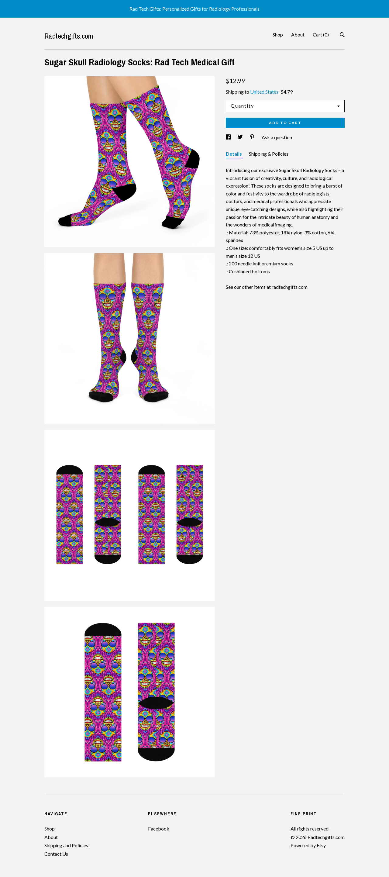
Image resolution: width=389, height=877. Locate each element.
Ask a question (277, 137)
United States (264, 92)
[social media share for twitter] (241, 137)
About (298, 34)
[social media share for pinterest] (253, 137)
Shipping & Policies (268, 154)
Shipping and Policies (66, 845)
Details (234, 154)
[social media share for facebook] (229, 137)
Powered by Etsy (308, 845)
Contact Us (56, 854)
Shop (278, 34)
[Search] (342, 35)
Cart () (321, 34)
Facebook (158, 828)
